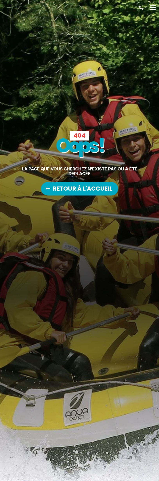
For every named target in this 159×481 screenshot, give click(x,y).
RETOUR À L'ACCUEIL (82, 189)
